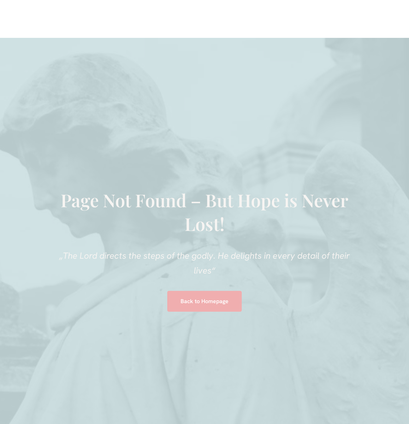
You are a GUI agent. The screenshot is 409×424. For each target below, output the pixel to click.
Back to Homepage (204, 301)
